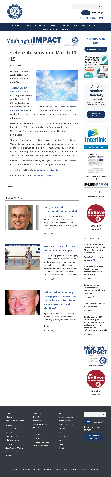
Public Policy (9, 417)
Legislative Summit (66, 424)
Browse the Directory (96, 114)
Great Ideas (79, 25)
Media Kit (8, 455)
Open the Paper (96, 191)
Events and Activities (12, 429)
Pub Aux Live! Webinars (40, 446)
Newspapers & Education (41, 442)
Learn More (96, 229)
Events (54, 25)
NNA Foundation (50, 29)
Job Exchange (37, 438)
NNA (60, 432)
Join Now (8, 432)
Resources (94, 25)
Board (61, 448)
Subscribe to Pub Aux (12, 452)
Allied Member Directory (95, 90)
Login (86, 13)
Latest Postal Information (14, 421)
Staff (61, 444)
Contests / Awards (65, 421)
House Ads (36, 435)
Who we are (16, 25)
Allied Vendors (37, 421)
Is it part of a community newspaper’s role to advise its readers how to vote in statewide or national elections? (60, 300)
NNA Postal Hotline (12, 440)
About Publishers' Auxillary (14, 448)
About (65, 29)
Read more (49, 233)
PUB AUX (65, 25)
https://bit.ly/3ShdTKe (47, 169)
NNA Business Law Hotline (14, 436)
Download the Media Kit (96, 49)
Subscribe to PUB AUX (96, 196)
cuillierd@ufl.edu (44, 175)
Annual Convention (66, 417)
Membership (41, 25)
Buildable (94, 470)
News (28, 25)
